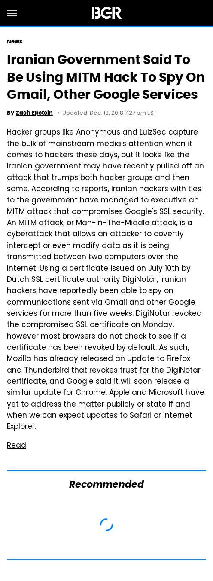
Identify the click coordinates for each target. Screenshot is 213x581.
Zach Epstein (34, 112)
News (14, 41)
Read (16, 446)
